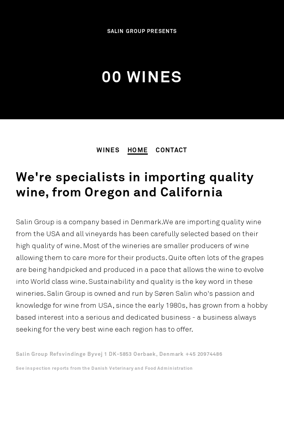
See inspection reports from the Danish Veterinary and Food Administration (104, 368)
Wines (108, 150)
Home (138, 150)
